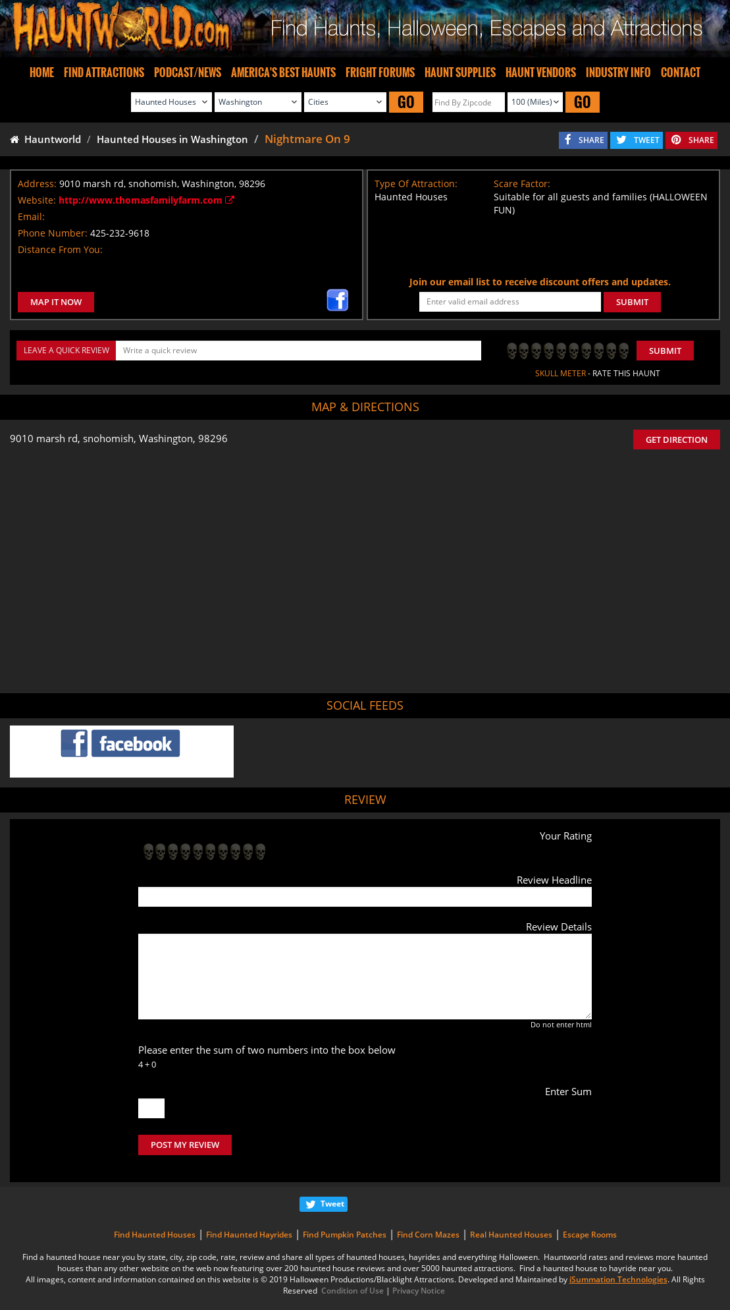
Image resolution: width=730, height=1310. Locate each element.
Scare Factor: (522, 183)
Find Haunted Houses (155, 1234)
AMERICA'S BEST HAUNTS (283, 72)
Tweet (332, 1203)
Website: (37, 200)
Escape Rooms (590, 1234)
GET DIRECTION (677, 439)
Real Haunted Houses (511, 1234)
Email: (31, 216)
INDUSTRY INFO (618, 72)
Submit (665, 350)
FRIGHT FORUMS (380, 72)
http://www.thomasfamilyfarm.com (146, 200)
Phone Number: (53, 233)
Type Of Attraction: (416, 183)
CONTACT (680, 72)
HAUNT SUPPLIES (460, 72)
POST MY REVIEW (185, 1145)
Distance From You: (60, 249)
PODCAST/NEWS (187, 72)
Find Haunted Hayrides (249, 1234)
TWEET (647, 140)
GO (406, 102)
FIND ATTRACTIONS (104, 72)
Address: (37, 183)
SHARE (591, 140)
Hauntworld (45, 139)
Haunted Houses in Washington (172, 139)
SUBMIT (632, 302)
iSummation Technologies (618, 1279)
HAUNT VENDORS (541, 72)
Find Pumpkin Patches (344, 1234)
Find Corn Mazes (428, 1234)
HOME (42, 72)
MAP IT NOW (56, 302)
